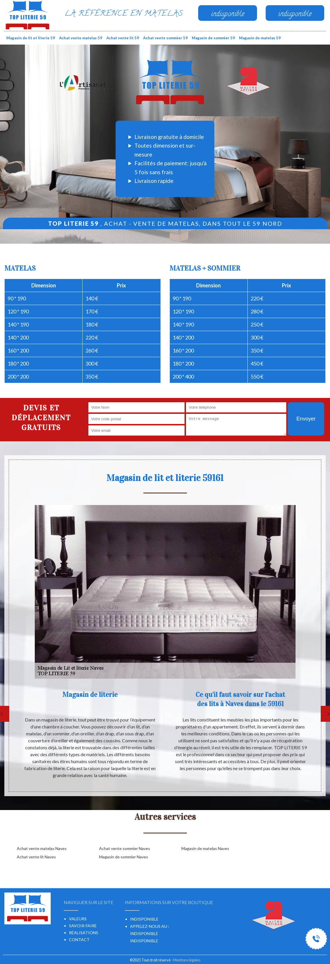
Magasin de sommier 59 (213, 38)
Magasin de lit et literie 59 (30, 38)
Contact (79, 939)
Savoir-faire (83, 925)
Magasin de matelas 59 (260, 38)
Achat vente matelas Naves (42, 848)
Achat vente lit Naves (36, 856)
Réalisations (83, 932)
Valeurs (78, 918)
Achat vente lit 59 (122, 38)
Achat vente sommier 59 (165, 38)
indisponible (144, 933)
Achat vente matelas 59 (80, 38)
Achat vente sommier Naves (124, 848)
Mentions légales (186, 960)
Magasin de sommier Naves (123, 856)
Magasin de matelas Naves (205, 848)
